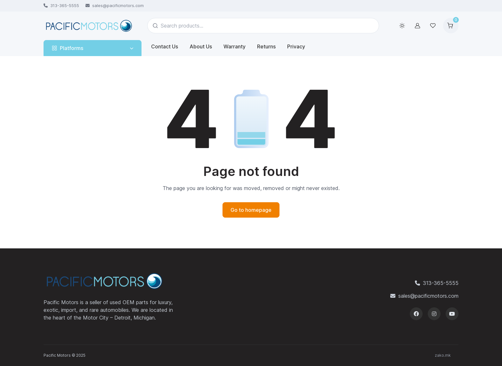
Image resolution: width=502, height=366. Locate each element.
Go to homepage (251, 210)
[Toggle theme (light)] (402, 25)
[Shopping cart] (450, 25)
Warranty (234, 46)
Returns (266, 46)
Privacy (296, 46)
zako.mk (443, 355)
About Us (201, 46)
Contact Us (164, 46)
